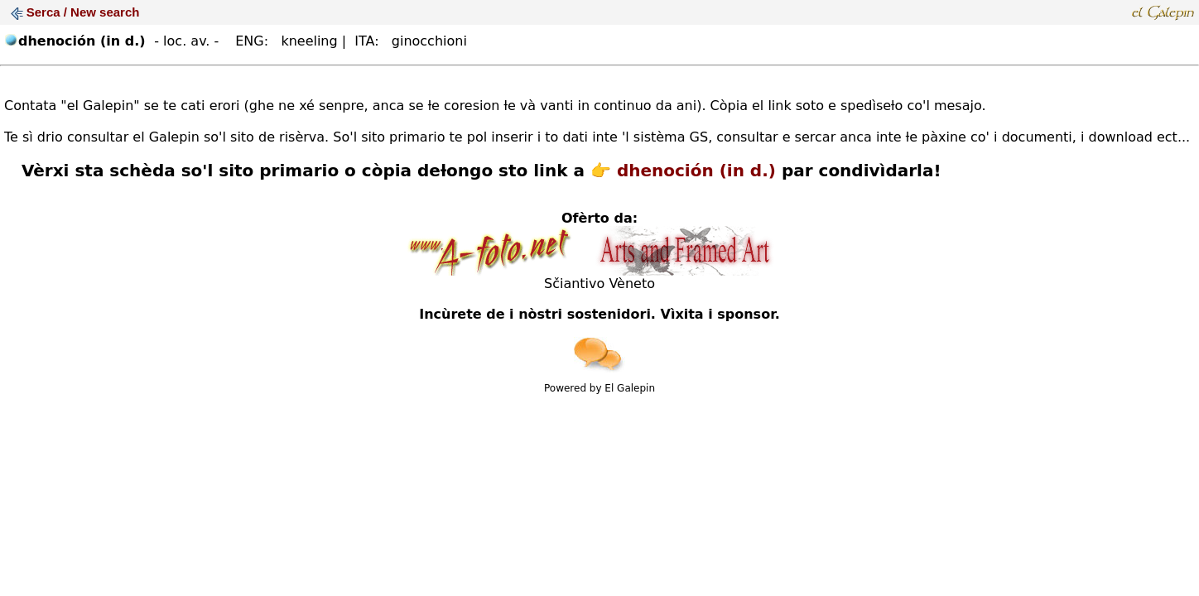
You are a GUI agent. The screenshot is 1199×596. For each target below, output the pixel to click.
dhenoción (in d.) (696, 170)
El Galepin (629, 388)
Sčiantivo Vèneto (599, 283)
